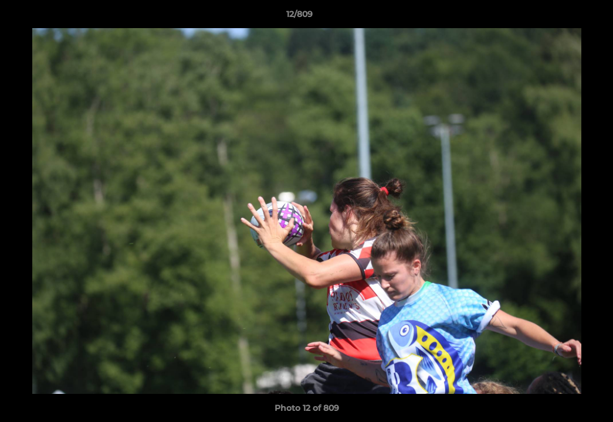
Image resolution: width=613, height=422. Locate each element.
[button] (564, 17)
